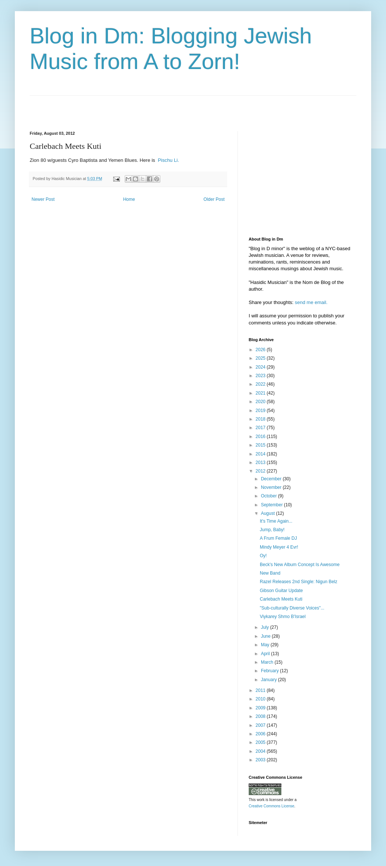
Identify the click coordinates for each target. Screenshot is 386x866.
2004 (261, 751)
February (270, 670)
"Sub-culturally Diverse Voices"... (292, 608)
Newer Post (43, 199)
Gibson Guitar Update (281, 590)
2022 (261, 384)
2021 (261, 393)
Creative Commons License (271, 806)
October (269, 496)
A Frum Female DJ (278, 538)
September (272, 504)
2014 (261, 454)
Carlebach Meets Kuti (281, 599)
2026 (261, 349)
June (266, 636)
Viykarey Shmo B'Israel (282, 616)
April (266, 653)
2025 (261, 358)
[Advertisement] (116, 107)
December (272, 478)
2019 (261, 410)
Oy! (263, 555)
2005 (261, 742)
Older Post (214, 199)
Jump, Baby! (272, 529)
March (268, 662)
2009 (261, 707)
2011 (261, 690)
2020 (261, 401)
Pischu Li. (168, 160)
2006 (261, 733)
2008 (261, 716)
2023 (261, 375)
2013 (261, 462)
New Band (270, 573)
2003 (261, 759)
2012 (261, 471)
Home (129, 199)
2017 (261, 427)
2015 (261, 445)
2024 (261, 367)
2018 (261, 419)
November (272, 487)
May (266, 644)
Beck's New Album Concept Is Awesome (300, 564)
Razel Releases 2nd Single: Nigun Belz (298, 581)
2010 (261, 699)
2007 (261, 725)
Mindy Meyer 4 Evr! (279, 547)
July (265, 627)
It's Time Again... (276, 521)
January (269, 679)
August (268, 513)
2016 (261, 436)
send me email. (311, 302)
